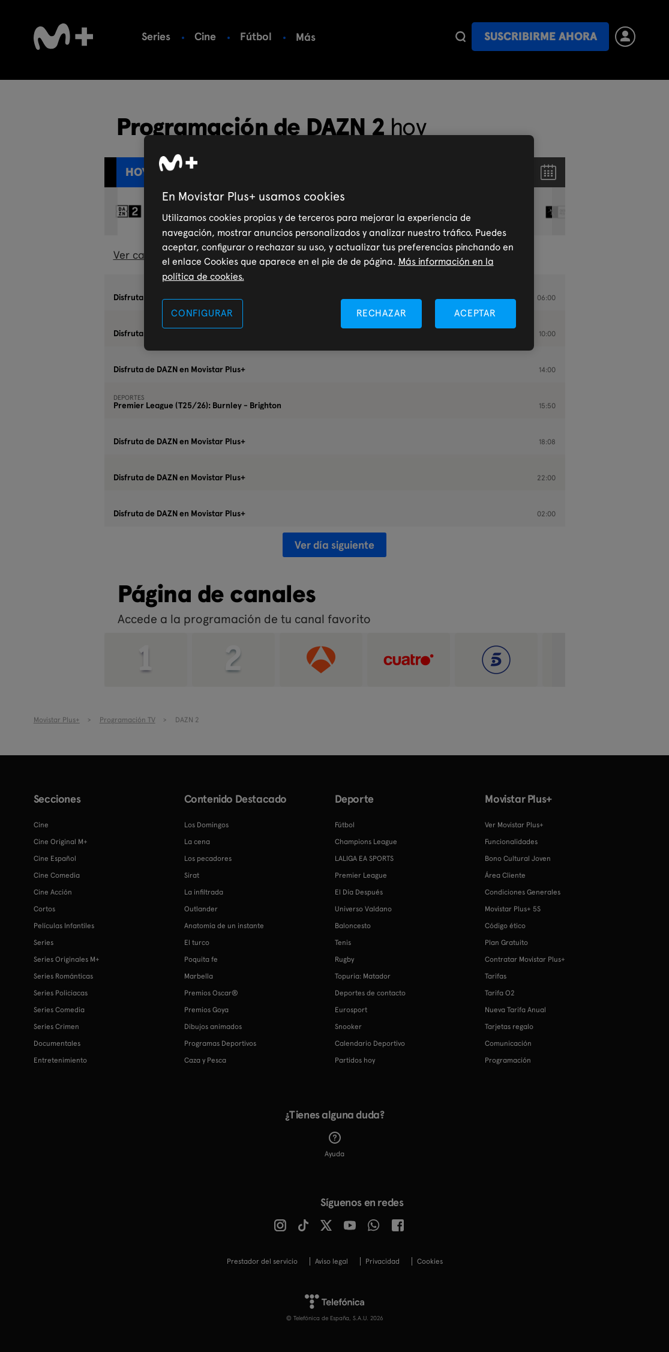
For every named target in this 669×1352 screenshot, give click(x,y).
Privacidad (382, 1261)
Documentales (57, 1043)
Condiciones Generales (522, 892)
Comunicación (508, 1043)
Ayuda (334, 1145)
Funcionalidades (511, 841)
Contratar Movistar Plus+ (525, 959)
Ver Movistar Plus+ (514, 825)
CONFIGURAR (202, 313)
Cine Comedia (57, 875)
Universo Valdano (363, 909)
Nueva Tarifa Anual (515, 1010)
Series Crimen (56, 1026)
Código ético (505, 926)
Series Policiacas (61, 993)
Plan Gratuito (506, 942)
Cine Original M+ (61, 841)
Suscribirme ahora (540, 36)
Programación (508, 1060)
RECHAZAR (381, 313)
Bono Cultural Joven (518, 858)
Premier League (361, 875)
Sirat (191, 875)
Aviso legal (331, 1261)
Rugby (344, 959)
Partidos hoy (355, 1060)
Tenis (343, 942)
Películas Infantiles (64, 926)
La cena (197, 841)
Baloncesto (324, 36)
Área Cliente (505, 875)
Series (156, 36)
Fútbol (256, 36)
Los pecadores (208, 858)
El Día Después (359, 892)
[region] (339, 243)
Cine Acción (53, 892)
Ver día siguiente (334, 545)
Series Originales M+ (67, 959)
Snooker (348, 1026)
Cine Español (55, 858)
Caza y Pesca (205, 1060)
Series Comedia (59, 1010)
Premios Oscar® (211, 993)
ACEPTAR (475, 313)
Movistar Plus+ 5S (513, 909)
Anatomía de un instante (224, 926)
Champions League (366, 841)
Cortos (44, 909)
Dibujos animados (213, 1026)
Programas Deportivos (220, 1043)
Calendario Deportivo (370, 1043)
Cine (205, 36)
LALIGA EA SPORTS (364, 858)
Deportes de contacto (370, 993)
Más (386, 37)
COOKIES (430, 1261)
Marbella (198, 976)
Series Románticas (63, 976)
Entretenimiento (60, 1060)
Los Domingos (206, 825)
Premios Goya (206, 1010)
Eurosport (351, 1010)
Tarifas (495, 976)
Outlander (201, 909)
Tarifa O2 (500, 993)
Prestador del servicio (262, 1261)
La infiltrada (203, 892)
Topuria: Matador (363, 976)
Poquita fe (201, 959)
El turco (196, 942)
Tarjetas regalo (509, 1026)
